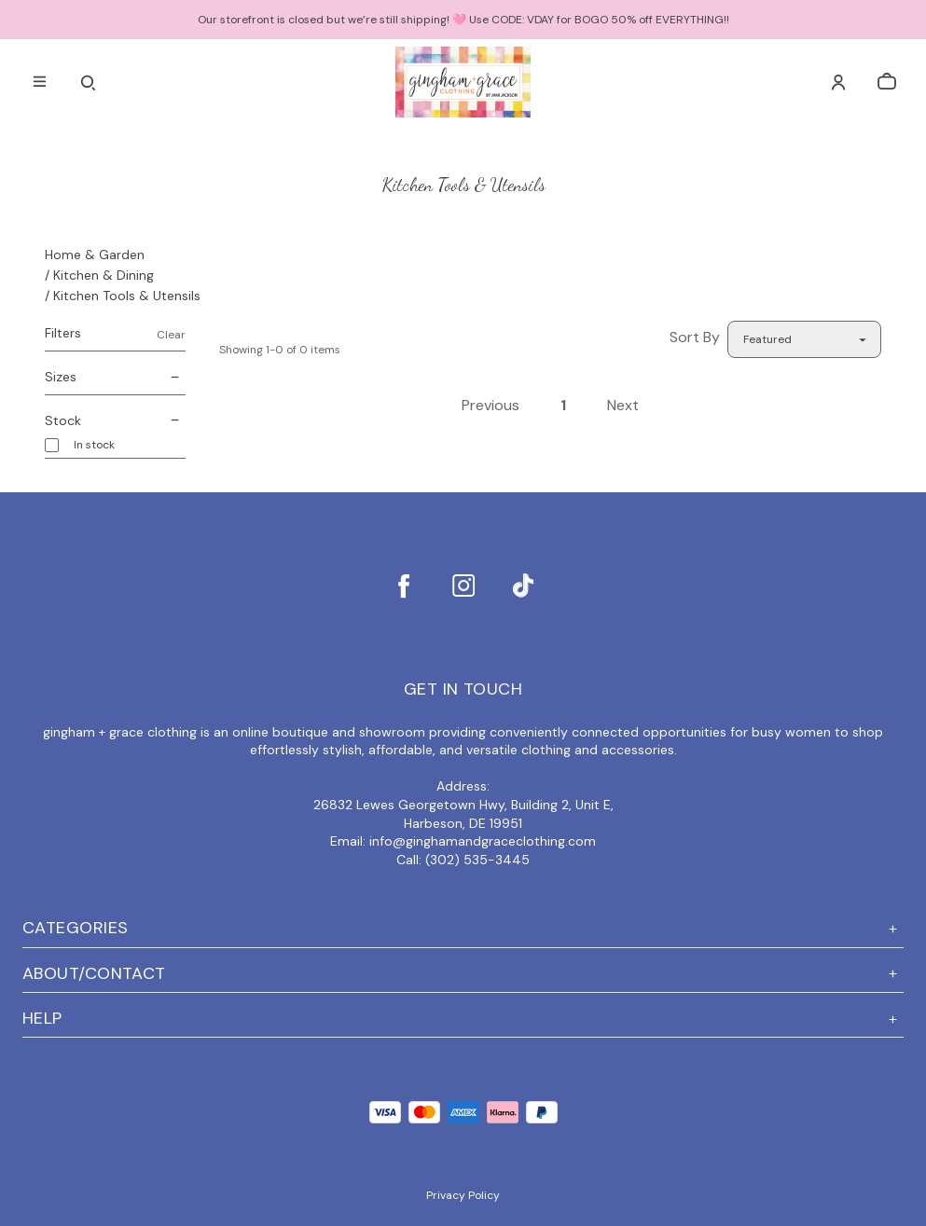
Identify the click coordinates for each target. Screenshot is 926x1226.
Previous (490, 405)
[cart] (887, 82)
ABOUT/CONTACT (463, 974)
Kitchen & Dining (103, 275)
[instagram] (463, 585)
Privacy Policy (463, 1195)
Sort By (695, 337)
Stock (115, 421)
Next (623, 405)
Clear (171, 334)
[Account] (838, 82)
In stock (94, 445)
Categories (463, 928)
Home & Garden (95, 254)
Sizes (115, 377)
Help (463, 1018)
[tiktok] (523, 585)
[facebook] (403, 585)
